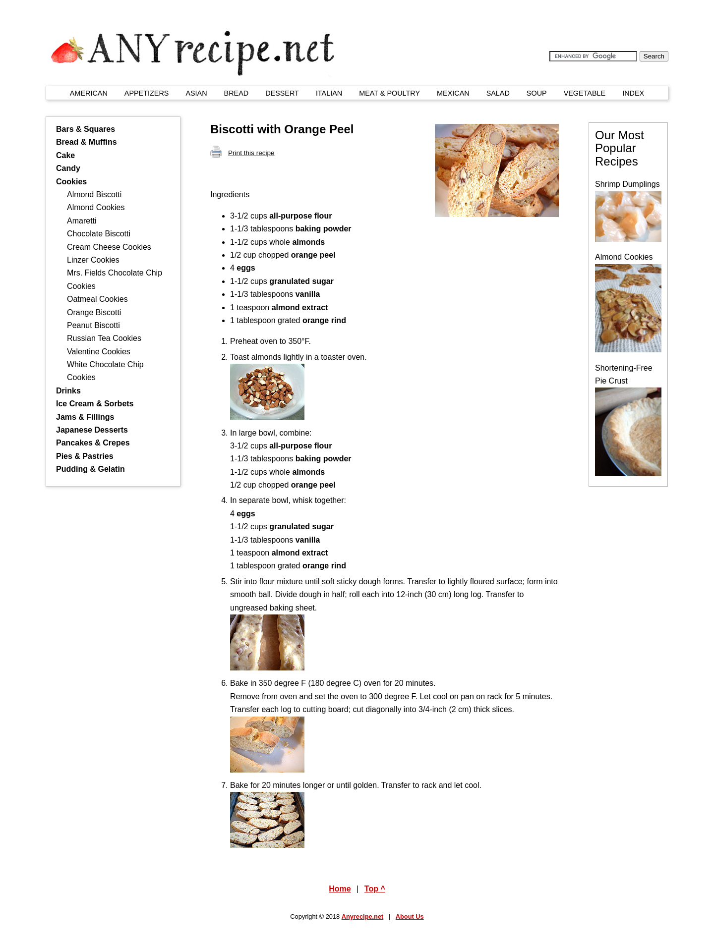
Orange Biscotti (94, 312)
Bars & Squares (85, 129)
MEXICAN (453, 93)
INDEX (633, 93)
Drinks (68, 391)
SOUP (537, 93)
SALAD (498, 93)
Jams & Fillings (85, 417)
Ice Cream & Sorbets (95, 403)
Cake (65, 155)
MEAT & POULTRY (389, 93)
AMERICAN (89, 93)
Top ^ (374, 889)
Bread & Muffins (86, 142)
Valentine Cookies (98, 351)
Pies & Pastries (85, 456)
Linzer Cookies (93, 260)
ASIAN (196, 93)
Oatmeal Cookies (97, 299)
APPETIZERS (146, 93)
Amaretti (82, 221)
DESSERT (282, 93)
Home (340, 889)
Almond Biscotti (94, 194)
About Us (410, 916)
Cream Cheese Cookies (109, 247)
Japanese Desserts (92, 430)
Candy (68, 168)
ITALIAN (329, 93)
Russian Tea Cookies (104, 338)
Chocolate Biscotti (98, 233)
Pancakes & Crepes (93, 443)
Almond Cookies (96, 207)
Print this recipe (242, 153)
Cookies (71, 181)
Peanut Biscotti (93, 325)
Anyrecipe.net (363, 916)
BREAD (236, 93)
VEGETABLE (585, 93)
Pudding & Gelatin (90, 469)
